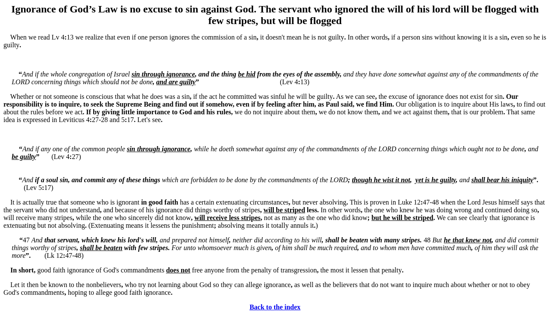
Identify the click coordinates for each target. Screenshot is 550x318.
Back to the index (275, 307)
